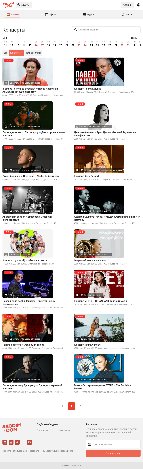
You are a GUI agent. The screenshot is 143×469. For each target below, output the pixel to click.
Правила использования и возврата (20, 450)
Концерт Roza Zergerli (86, 176)
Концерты (97, 83)
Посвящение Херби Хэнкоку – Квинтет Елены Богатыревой (28, 302)
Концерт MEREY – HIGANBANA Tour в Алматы (100, 301)
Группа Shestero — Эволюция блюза (23, 344)
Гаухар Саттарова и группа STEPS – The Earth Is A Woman (103, 387)
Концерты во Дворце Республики (107, 170)
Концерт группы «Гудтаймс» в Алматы (25, 260)
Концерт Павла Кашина (87, 88)
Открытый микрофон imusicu (91, 260)
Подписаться (113, 453)
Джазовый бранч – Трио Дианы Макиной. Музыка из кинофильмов (105, 134)
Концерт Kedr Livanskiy (87, 344)
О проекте (42, 430)
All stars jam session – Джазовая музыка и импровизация (27, 218)
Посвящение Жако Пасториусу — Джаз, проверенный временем (33, 134)
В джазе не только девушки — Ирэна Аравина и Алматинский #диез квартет (30, 90)
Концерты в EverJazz (31, 83)
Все (5, 52)
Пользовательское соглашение (57, 450)
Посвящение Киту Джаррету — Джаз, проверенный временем (32, 387)
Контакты (64, 430)
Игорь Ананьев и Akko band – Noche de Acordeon (30, 176)
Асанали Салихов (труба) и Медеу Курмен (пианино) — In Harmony (107, 218)
